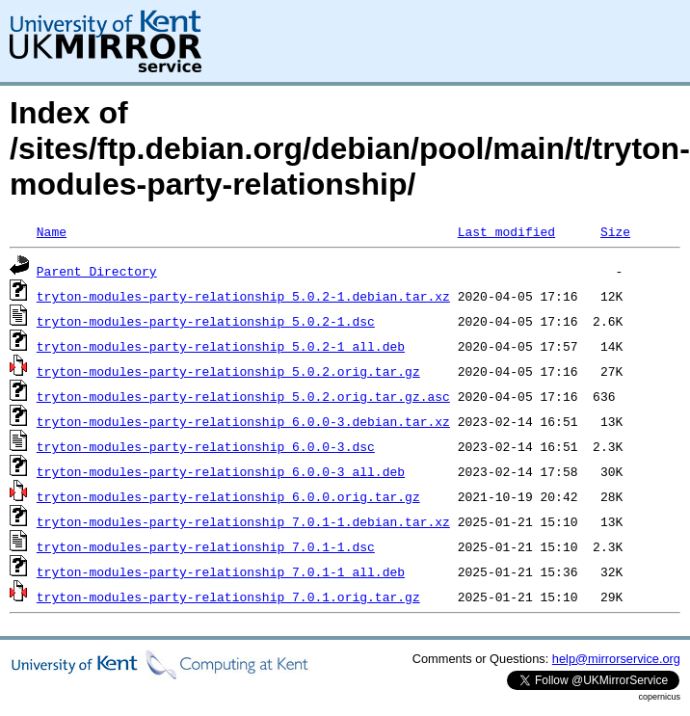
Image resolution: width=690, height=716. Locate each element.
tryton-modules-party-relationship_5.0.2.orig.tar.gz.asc (243, 396)
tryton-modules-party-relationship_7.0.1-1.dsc (206, 546)
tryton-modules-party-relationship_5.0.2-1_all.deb (221, 346)
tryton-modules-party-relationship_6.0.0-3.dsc (206, 446)
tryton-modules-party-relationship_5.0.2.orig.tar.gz (228, 371)
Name (51, 231)
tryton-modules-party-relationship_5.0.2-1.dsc (206, 321)
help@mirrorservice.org (616, 658)
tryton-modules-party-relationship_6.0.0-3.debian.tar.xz (243, 421)
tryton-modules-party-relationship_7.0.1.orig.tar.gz (228, 596)
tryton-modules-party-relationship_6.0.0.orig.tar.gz (228, 496)
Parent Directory (97, 270)
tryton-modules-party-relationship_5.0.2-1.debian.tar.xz (243, 296)
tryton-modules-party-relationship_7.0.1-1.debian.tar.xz (243, 521)
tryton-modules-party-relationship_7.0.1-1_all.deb (221, 571)
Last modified (506, 231)
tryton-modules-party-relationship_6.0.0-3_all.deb (221, 471)
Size (615, 231)
